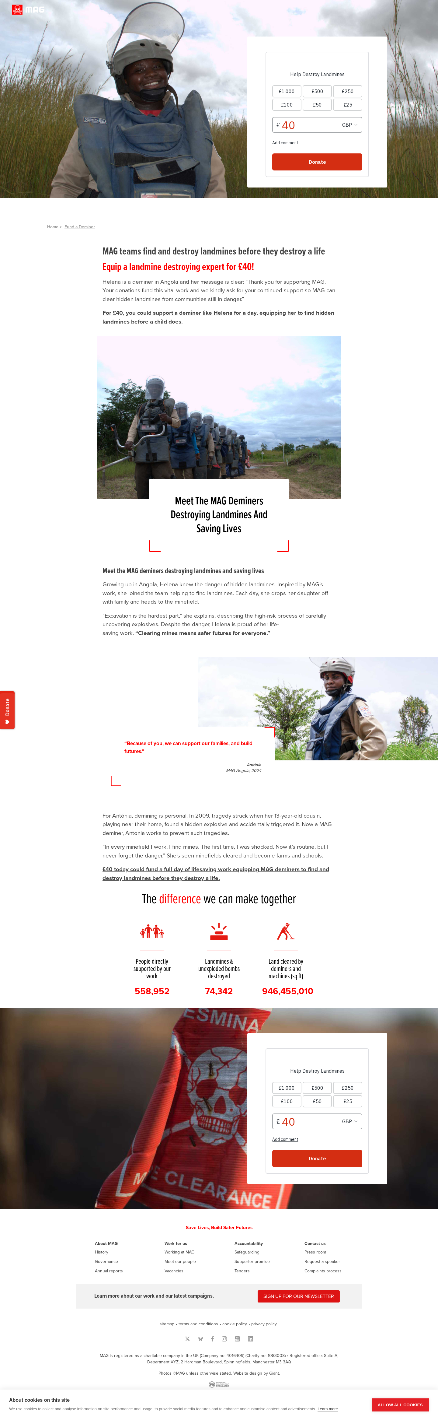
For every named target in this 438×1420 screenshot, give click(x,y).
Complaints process (323, 1271)
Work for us (176, 1243)
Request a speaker (322, 1261)
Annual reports (109, 1271)
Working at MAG (179, 1252)
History (101, 1252)
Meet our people (180, 1261)
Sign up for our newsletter (298, 1296)
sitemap (167, 1324)
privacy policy (264, 1324)
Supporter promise (252, 1261)
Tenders (242, 1271)
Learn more (328, 1409)
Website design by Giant (256, 1373)
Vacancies (174, 1271)
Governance (106, 1261)
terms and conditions (198, 1324)
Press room (315, 1252)
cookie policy (234, 1324)
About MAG (106, 1243)
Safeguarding (247, 1252)
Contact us (315, 1243)
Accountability (249, 1243)
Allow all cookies (400, 1405)
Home (52, 227)
